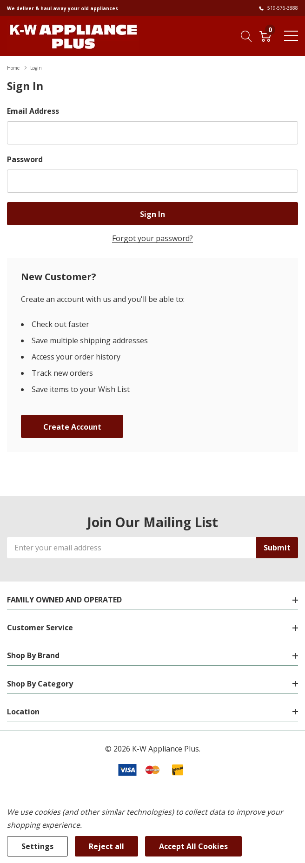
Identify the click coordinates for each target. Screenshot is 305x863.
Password (25, 159)
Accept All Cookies (193, 846)
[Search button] (246, 35)
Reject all (106, 846)
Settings (37, 846)
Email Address (33, 111)
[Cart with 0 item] (265, 35)
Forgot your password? (152, 238)
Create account (72, 427)
